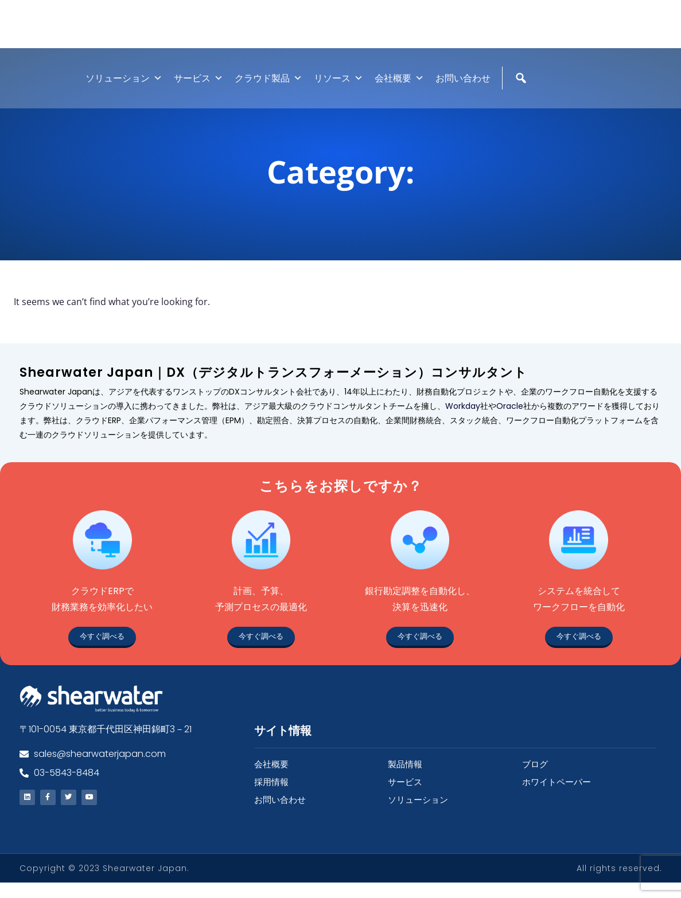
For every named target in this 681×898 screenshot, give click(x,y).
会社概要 (399, 90)
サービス (198, 90)
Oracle (509, 418)
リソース (338, 90)
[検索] (522, 115)
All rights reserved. (619, 883)
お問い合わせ (463, 90)
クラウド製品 (268, 90)
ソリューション (123, 90)
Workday (462, 418)
